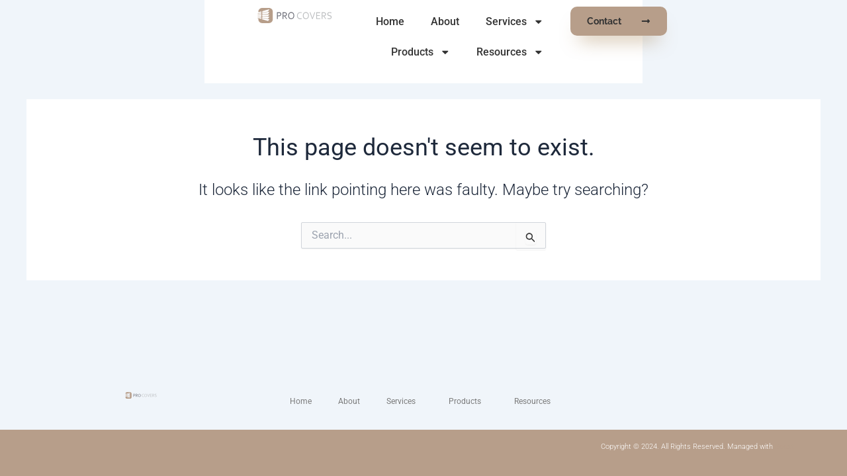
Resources (665, 22)
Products (575, 22)
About (420, 21)
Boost (784, 446)
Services (490, 22)
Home (365, 21)
